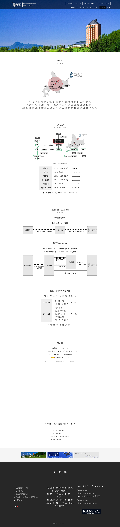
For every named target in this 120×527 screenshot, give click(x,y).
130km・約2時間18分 (67, 176)
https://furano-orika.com (86, 493)
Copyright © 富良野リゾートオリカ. (60, 523)
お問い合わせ (20, 500)
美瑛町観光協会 (56, 439)
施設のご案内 (94, 7)
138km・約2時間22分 (67, 180)
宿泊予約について (22, 488)
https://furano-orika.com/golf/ (87, 503)
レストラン (84, 7)
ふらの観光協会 (56, 433)
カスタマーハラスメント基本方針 (27, 497)
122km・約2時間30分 (67, 168)
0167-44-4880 (83, 500)
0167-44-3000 (83, 490)
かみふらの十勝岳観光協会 (60, 436)
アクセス (102, 7)
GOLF (78, 3)
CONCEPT (70, 3)
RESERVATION (104, 3)
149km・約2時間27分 (67, 188)
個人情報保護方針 (22, 494)
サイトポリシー (21, 491)
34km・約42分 (67, 184)
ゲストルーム (74, 7)
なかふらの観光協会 (57, 430)
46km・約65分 (67, 172)
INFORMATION (89, 3)
